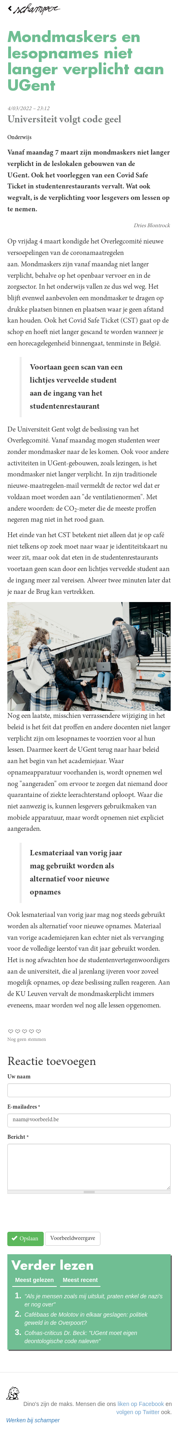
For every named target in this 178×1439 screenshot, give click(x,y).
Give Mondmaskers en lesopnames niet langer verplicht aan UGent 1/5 (10, 1031)
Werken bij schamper (33, 1420)
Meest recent (80, 1280)
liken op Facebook (141, 1404)
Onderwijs (19, 138)
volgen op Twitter (138, 1412)
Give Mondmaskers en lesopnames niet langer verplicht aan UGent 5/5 (38, 1031)
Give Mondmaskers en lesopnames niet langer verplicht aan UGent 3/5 (24, 1031)
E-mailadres (23, 1107)
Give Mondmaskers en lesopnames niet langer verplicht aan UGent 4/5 (31, 1031)
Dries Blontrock (152, 226)
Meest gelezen (36, 1279)
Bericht (18, 1137)
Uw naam (19, 1077)
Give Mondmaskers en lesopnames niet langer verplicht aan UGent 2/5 (17, 1031)
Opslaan (25, 1238)
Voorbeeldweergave (72, 1239)
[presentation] (69, 1216)
